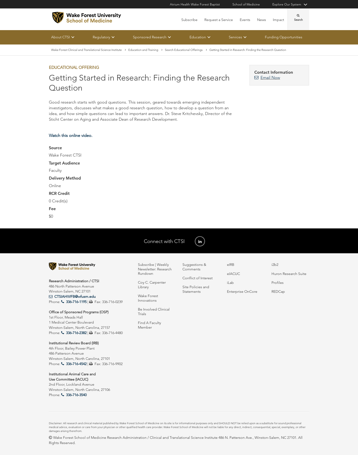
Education (198, 37)
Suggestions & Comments (194, 266)
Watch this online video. (70, 135)
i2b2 (274, 264)
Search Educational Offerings (184, 50)
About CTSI (60, 37)
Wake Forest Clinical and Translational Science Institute (86, 50)
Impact (278, 20)
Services (235, 37)
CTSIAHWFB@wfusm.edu (75, 296)
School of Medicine (246, 4)
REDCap (278, 291)
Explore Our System (286, 4)
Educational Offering (74, 67)
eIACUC (233, 274)
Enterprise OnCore (242, 291)
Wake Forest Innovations (148, 298)
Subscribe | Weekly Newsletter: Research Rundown (155, 269)
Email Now (270, 77)
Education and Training (143, 50)
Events (245, 20)
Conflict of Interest (197, 278)
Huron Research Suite (288, 274)
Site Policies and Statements (195, 289)
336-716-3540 (76, 395)
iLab (230, 282)
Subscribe (189, 20)
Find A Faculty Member (149, 325)
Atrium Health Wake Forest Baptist (195, 4)
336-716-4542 (76, 364)
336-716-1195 (76, 302)
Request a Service (218, 20)
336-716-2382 (76, 333)
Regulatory (101, 37)
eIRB (230, 264)
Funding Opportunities (283, 37)
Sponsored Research (149, 37)
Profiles (277, 282)
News (261, 20)
